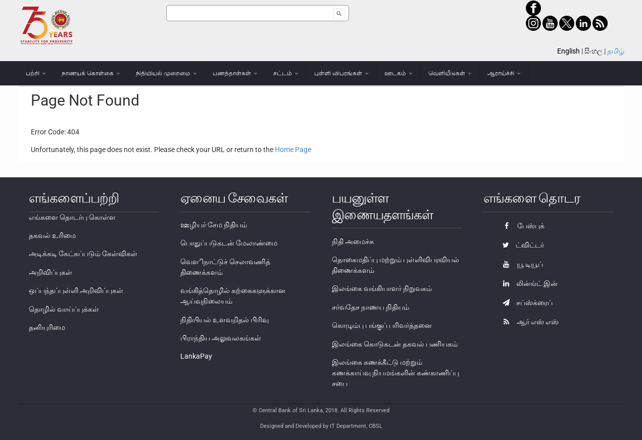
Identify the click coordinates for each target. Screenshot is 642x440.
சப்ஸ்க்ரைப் (525, 303)
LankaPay (196, 356)
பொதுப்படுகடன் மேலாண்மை (228, 243)
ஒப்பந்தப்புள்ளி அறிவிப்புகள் (76, 290)
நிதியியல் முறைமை (166, 73)
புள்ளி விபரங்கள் (341, 73)
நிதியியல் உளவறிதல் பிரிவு (224, 320)
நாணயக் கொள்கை (91, 73)
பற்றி (36, 73)
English (568, 51)
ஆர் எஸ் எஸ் (528, 322)
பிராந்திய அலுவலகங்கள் (220, 338)
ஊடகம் (398, 73)
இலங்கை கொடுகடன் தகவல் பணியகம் (395, 344)
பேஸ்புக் (521, 226)
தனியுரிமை (47, 327)
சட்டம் (286, 73)
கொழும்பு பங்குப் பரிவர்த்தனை (382, 325)
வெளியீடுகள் (450, 73)
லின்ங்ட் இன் (528, 283)
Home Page (293, 149)
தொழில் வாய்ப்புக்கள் (64, 309)
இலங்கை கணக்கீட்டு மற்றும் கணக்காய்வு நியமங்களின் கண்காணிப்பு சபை (395, 372)
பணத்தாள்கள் (235, 73)
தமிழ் (615, 51)
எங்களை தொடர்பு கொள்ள (72, 217)
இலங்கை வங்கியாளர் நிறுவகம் (382, 288)
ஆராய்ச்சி (504, 73)
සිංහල (593, 51)
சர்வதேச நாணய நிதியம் (370, 307)
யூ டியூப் (520, 264)
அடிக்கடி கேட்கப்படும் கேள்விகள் (83, 254)
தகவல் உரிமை (52, 235)
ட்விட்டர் (521, 245)
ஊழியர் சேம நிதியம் (213, 225)
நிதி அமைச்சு (353, 241)
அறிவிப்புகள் (50, 272)
